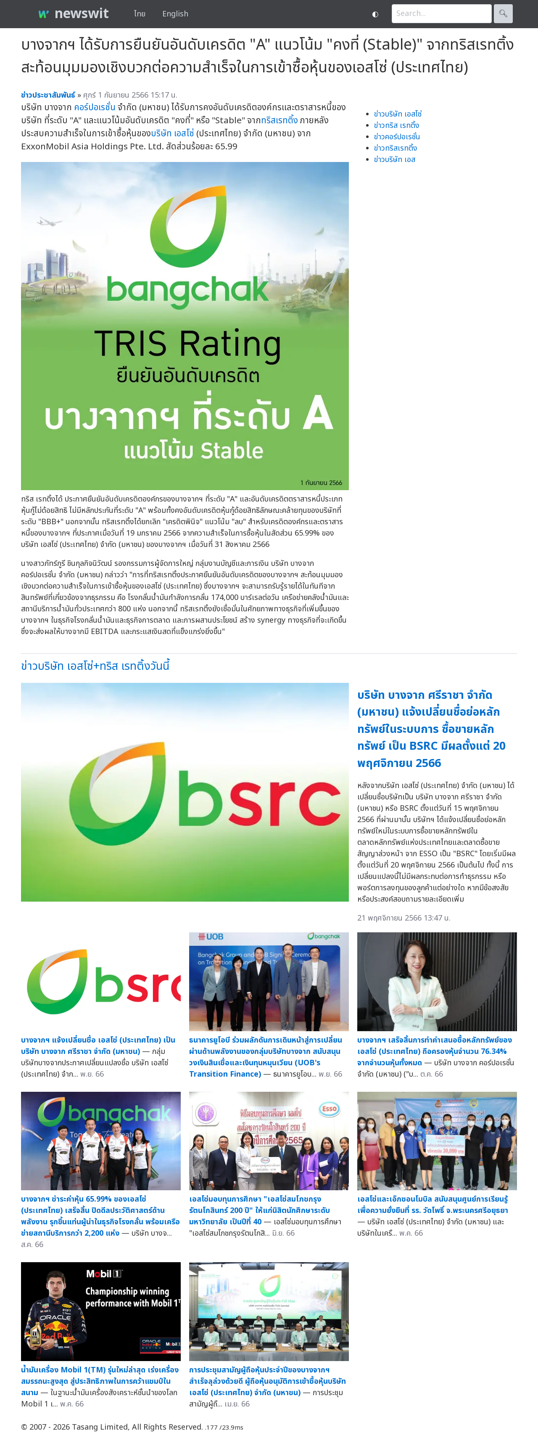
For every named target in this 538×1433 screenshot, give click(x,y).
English (175, 14)
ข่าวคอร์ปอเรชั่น (397, 137)
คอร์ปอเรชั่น (95, 107)
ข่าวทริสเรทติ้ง (395, 148)
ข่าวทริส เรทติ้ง (396, 125)
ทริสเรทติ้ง (279, 120)
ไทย (139, 14)
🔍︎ (503, 13)
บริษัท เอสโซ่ (172, 133)
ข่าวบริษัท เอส (394, 159)
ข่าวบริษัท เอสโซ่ (398, 114)
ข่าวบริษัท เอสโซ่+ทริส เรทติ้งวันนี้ (95, 666)
